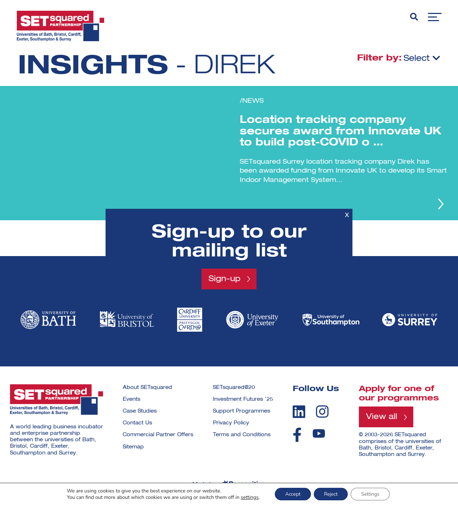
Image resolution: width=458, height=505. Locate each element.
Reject (331, 493)
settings (248, 497)
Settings (371, 493)
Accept (291, 493)
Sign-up (224, 279)
